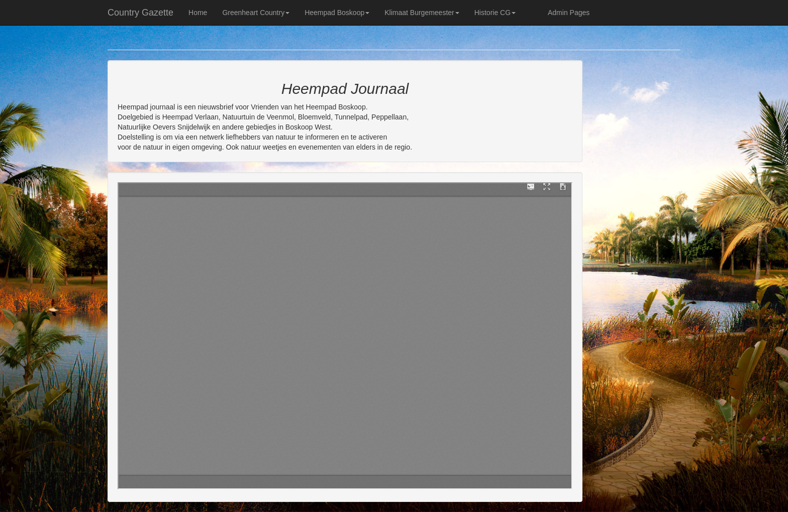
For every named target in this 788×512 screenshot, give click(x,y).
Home (197, 13)
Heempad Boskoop (337, 13)
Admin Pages (568, 13)
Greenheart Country (255, 13)
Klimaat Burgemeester (421, 13)
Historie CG (495, 13)
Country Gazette (140, 13)
